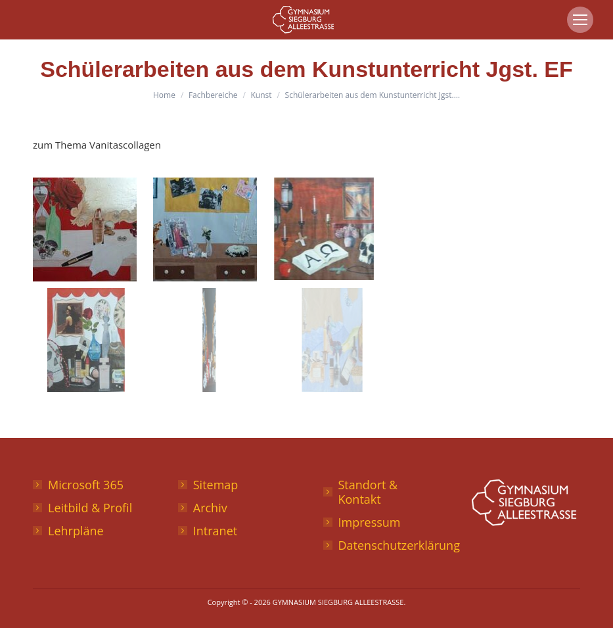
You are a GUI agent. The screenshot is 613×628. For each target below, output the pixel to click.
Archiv (210, 507)
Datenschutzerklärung (399, 545)
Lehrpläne (76, 530)
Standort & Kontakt (368, 491)
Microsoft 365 (86, 484)
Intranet (215, 530)
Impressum (369, 522)
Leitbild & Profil (90, 507)
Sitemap (215, 484)
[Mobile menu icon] (580, 20)
